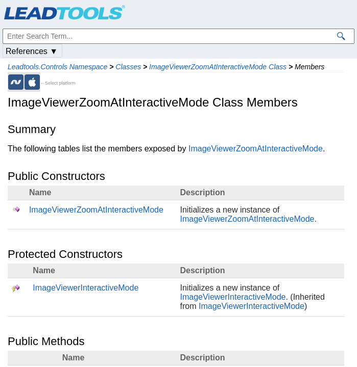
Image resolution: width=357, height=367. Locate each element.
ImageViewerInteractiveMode (85, 287)
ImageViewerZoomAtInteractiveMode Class (218, 67)
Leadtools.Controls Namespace (57, 67)
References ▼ (32, 51)
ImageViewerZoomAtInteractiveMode (255, 148)
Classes (128, 67)
